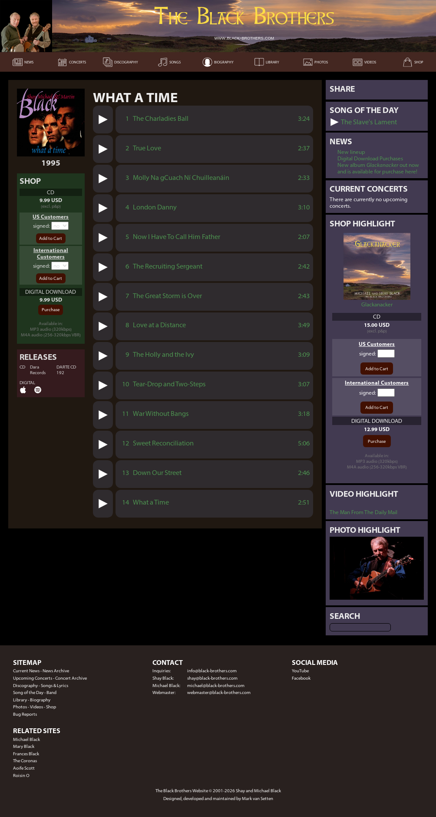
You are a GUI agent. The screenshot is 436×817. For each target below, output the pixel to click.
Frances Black (26, 754)
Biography (40, 700)
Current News (26, 671)
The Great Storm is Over (167, 296)
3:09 (304, 354)
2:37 (304, 148)
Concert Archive (71, 678)
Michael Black (26, 739)
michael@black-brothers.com (215, 685)
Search (345, 616)
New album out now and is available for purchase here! (378, 168)
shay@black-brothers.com (212, 678)
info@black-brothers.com (212, 671)
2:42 (304, 266)
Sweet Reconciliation (163, 443)
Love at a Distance (159, 325)
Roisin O (21, 775)
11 (125, 413)
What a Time (151, 502)
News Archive (56, 671)
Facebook (301, 678)
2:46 (304, 472)
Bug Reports (25, 714)
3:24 (304, 118)
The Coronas (25, 761)
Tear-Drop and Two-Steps (169, 384)
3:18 (304, 413)
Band (51, 692)
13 (125, 472)
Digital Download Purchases (370, 158)
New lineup (351, 152)
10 (125, 384)
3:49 (304, 325)
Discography (25, 685)
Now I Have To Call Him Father (176, 236)
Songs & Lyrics (54, 685)
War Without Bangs (161, 413)
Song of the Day (28, 692)
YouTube (300, 671)
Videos (36, 707)
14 (125, 502)
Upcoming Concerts (32, 678)
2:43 (304, 296)
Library (20, 700)
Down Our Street (157, 472)
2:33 (304, 177)
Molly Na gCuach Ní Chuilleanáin (181, 177)
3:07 (304, 384)
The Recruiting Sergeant (167, 266)
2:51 (304, 502)
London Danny (155, 207)
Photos (20, 707)
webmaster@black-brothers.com (219, 692)
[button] (103, 119)
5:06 (304, 443)
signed (41, 226)
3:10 (304, 207)
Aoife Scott (24, 768)
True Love (147, 148)
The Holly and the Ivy (163, 354)
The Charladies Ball (160, 118)
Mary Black (23, 746)
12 (125, 443)
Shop (51, 707)
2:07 (304, 236)
